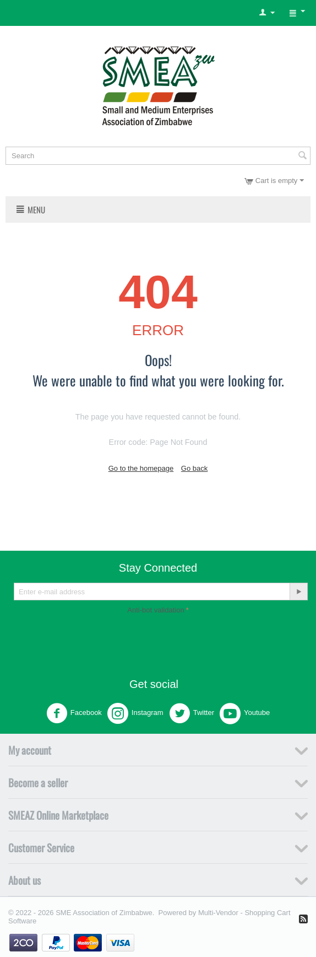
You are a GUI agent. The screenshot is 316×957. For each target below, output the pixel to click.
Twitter (191, 713)
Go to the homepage (141, 468)
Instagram (135, 713)
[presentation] (158, 638)
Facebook (74, 713)
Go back (194, 468)
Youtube (245, 713)
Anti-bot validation (155, 610)
